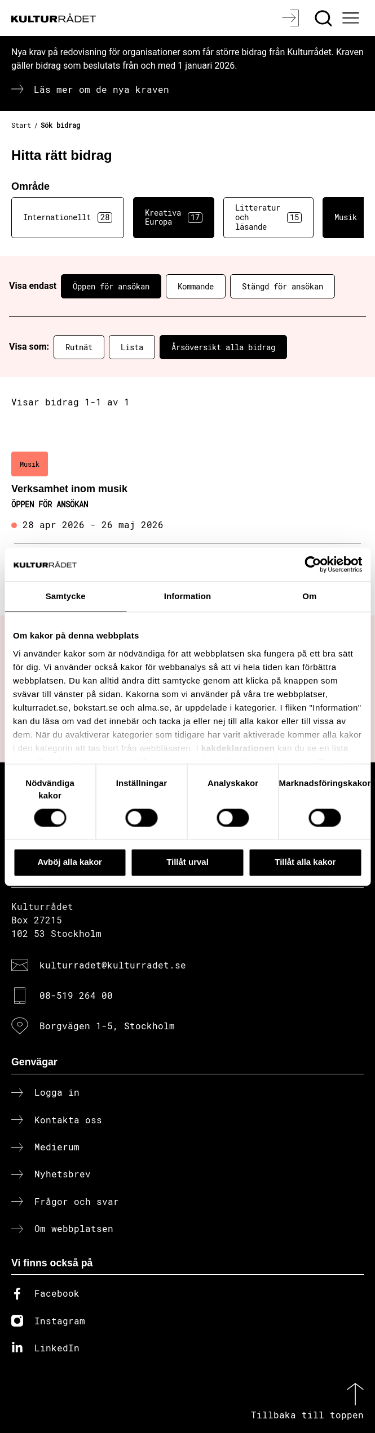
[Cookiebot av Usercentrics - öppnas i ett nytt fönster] (312, 564)
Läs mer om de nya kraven (101, 89)
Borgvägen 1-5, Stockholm (107, 1026)
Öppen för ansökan (111, 286)
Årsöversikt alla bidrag (223, 347)
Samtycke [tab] (66, 596)
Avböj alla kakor (69, 862)
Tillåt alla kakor (305, 862)
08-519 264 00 (76, 995)
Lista (132, 347)
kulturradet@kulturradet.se (112, 965)
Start (21, 125)
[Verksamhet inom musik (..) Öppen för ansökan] (187, 492)
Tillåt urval (187, 862)
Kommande (196, 286)
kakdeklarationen (238, 748)
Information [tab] (187, 596)
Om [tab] (309, 596)
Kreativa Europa (173, 217)
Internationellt (67, 217)
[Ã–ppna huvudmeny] (352, 18)
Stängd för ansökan (282, 286)
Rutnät (78, 347)
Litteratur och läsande (268, 217)
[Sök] (324, 18)
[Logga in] (292, 18)
